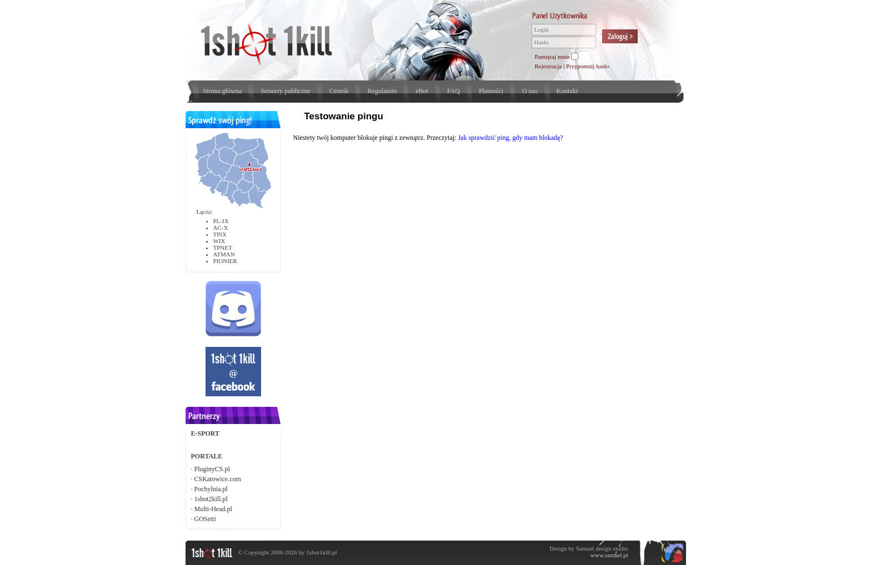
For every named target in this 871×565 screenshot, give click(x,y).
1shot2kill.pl (211, 499)
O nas (530, 91)
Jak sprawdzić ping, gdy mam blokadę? (510, 138)
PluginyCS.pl (212, 469)
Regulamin (382, 91)
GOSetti (205, 519)
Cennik (339, 91)
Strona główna (222, 91)
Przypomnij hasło (587, 66)
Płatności (491, 91)
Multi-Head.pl (213, 509)
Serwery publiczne (286, 91)
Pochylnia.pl (211, 489)
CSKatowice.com (217, 479)
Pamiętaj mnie (552, 56)
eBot (422, 91)
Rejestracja (548, 66)
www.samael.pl (609, 555)
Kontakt (567, 91)
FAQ (453, 91)
